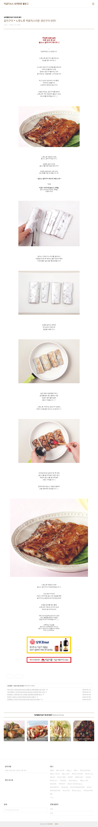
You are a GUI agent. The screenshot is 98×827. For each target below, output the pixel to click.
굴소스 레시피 (55, 774)
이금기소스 (54, 780)
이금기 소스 (89, 774)
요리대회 (53, 784)
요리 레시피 (60, 770)
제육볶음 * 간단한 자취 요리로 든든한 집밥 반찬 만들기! (24, 699)
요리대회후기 (55, 787)
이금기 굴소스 (77, 790)
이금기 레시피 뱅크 (18, 685)
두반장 (89, 777)
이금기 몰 (66, 790)
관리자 (56, 824)
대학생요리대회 (55, 790)
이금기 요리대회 (78, 774)
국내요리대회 (89, 790)
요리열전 (9, 685)
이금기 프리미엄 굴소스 (75, 784)
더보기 (51, 797)
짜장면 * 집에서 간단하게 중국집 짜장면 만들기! (21, 697)
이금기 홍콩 (61, 777)
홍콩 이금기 (79, 777)
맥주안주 (62, 784)
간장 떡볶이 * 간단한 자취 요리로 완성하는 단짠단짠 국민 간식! (26, 692)
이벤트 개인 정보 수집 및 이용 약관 (15, 770)
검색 (46, 810)
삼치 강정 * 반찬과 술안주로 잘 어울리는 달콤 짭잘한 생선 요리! (26, 689)
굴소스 (69, 770)
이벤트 (71, 777)
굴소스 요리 (84, 780)
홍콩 (52, 770)
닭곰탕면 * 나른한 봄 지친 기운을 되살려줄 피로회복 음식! (24, 694)
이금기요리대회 (85, 770)
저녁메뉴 (63, 780)
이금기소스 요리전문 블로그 (16, 3)
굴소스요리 (66, 774)
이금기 (90, 787)
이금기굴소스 (74, 780)
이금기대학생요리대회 (77, 787)
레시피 (53, 777)
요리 (76, 770)
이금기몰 (65, 787)
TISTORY (49, 824)
